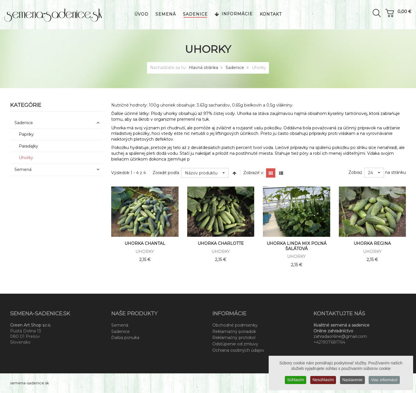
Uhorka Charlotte (221, 243)
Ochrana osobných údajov (238, 350)
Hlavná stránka (203, 67)
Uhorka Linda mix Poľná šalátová (296, 246)
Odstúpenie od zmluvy (235, 344)
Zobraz (355, 172)
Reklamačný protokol (233, 337)
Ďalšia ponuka (125, 337)
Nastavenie (352, 379)
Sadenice (235, 67)
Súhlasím (295, 379)
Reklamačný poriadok (234, 331)
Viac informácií (384, 379)
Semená (119, 325)
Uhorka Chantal (145, 243)
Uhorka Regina (372, 243)
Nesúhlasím (323, 379)
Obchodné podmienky (235, 325)
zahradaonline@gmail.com (340, 336)
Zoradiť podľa (166, 172)
